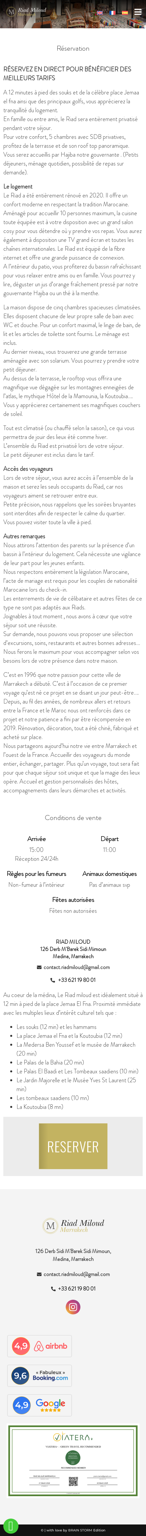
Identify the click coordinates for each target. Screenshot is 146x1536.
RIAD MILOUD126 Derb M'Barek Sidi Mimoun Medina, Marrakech (73, 949)
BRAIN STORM (80, 1530)
